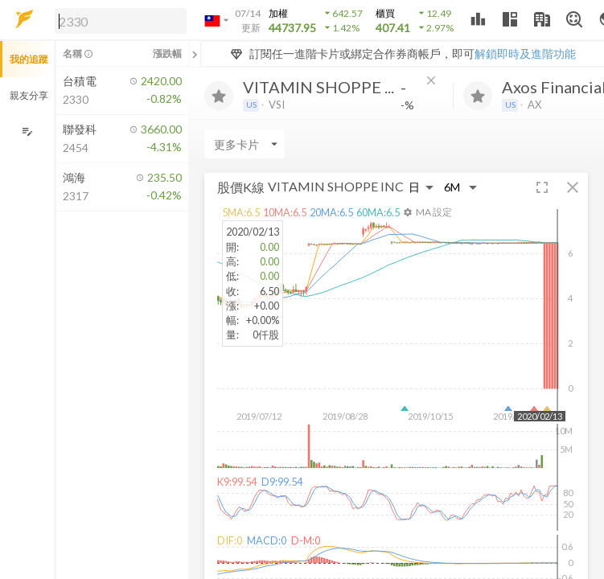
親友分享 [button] (29, 95)
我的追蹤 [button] (29, 59)
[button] (117, 20)
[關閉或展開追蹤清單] (194, 54)
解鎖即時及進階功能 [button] (525, 53)
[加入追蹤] (218, 95)
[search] (121, 21)
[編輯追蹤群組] (27, 131)
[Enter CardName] (244, 143)
